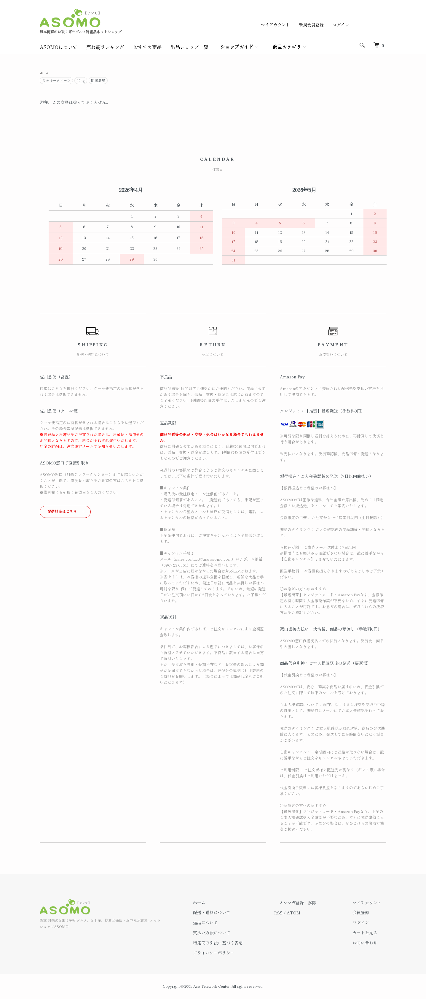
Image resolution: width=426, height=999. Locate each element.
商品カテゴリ (287, 46)
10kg (81, 81)
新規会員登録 (311, 25)
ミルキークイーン (56, 81)
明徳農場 (98, 81)
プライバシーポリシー (238, 954)
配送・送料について (235, 913)
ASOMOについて (58, 46)
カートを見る (370, 933)
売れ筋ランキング (105, 46)
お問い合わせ (370, 943)
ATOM (313, 913)
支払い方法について (235, 933)
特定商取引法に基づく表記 (242, 943)
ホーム (45, 73)
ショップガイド (236, 46)
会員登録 (366, 913)
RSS (297, 913)
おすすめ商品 (147, 46)
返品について (229, 923)
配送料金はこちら (62, 512)
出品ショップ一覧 (189, 46)
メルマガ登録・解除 (312, 903)
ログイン (341, 25)
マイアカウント (275, 25)
